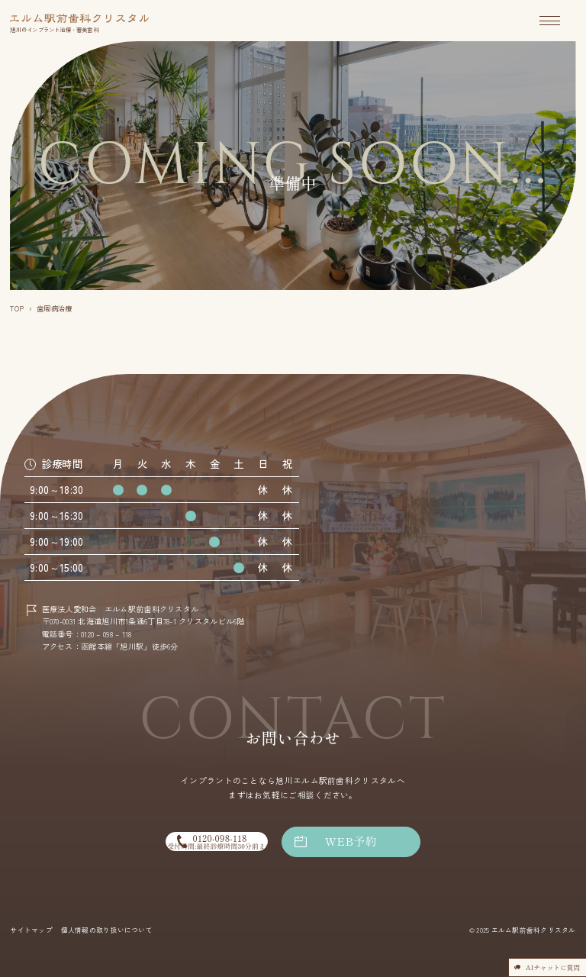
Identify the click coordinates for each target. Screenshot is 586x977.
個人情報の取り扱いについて (107, 930)
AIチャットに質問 (535, 961)
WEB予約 (365, 841)
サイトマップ (31, 930)
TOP (17, 308)
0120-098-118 (210, 840)
